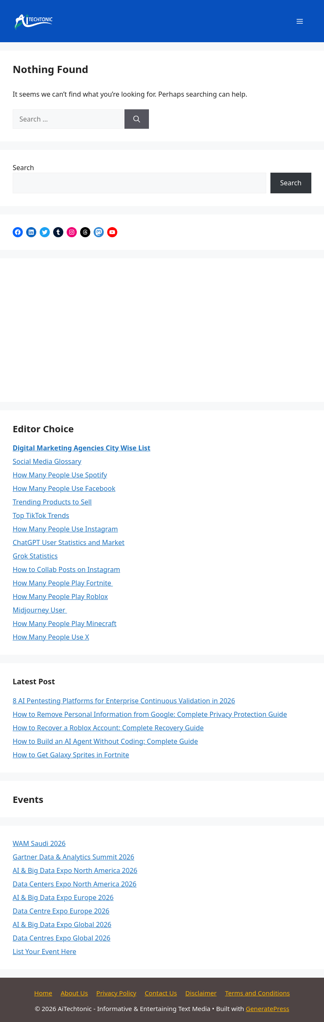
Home (43, 993)
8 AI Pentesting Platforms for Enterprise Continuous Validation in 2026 (124, 700)
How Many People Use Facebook (64, 488)
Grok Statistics (35, 556)
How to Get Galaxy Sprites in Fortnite (71, 754)
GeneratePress (267, 1008)
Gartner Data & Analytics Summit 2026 (73, 857)
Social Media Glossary (47, 461)
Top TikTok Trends (41, 515)
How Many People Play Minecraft (64, 623)
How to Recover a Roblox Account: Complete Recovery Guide (108, 727)
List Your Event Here (44, 951)
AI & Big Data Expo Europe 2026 (63, 897)
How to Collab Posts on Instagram (66, 569)
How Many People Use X (51, 637)
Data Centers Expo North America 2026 (75, 884)
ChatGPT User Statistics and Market (68, 542)
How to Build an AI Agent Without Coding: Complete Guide (105, 741)
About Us (74, 993)
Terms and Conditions (257, 993)
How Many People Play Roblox (60, 596)
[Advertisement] (162, 330)
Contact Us (161, 993)
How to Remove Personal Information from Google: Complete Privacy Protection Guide (150, 714)
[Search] (136, 119)
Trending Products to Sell (52, 502)
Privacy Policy (116, 993)
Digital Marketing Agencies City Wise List (81, 448)
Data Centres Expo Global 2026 (62, 938)
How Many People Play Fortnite (63, 583)
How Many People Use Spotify (60, 475)
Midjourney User (40, 610)
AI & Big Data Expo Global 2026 (62, 924)
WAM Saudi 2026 (39, 843)
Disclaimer (200, 993)
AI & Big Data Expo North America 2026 (75, 870)
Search (23, 167)
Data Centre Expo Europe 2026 (61, 911)
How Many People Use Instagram (65, 529)
